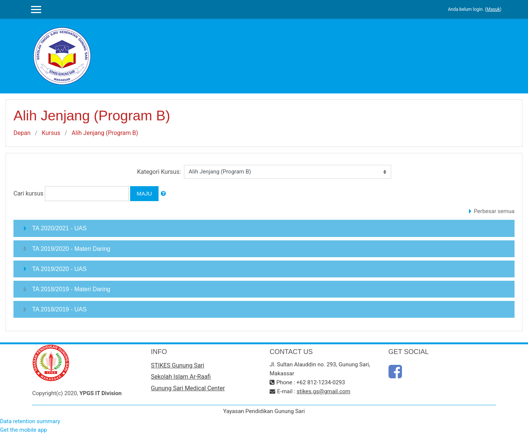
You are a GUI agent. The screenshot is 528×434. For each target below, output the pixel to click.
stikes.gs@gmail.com (323, 391)
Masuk (493, 9)
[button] (163, 193)
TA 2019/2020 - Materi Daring (71, 249)
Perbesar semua (494, 211)
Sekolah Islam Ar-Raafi (181, 376)
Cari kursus (28, 193)
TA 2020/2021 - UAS (59, 228)
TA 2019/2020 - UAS (59, 269)
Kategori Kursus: (159, 171)
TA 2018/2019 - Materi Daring (71, 289)
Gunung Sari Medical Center (188, 388)
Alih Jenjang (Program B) (105, 132)
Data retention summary (30, 421)
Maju (144, 193)
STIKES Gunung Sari (178, 365)
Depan (22, 132)
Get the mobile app (23, 430)
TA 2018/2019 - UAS (59, 309)
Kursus (51, 132)
